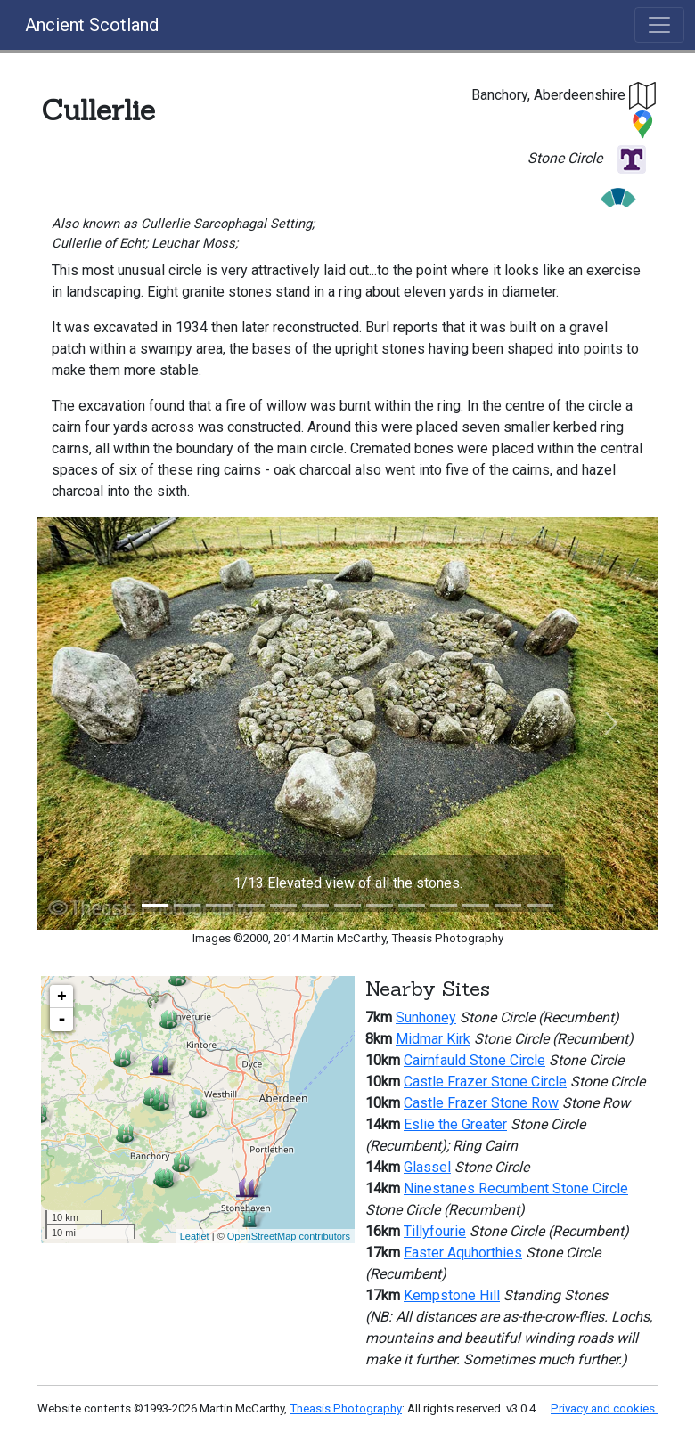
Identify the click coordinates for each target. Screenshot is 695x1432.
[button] (643, 94)
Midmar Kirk (433, 1038)
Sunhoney (426, 1017)
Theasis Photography (346, 1408)
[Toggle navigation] (659, 25)
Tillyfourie (435, 1231)
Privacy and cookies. (604, 1408)
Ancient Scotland (92, 25)
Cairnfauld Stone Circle (474, 1060)
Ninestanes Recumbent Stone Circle (516, 1188)
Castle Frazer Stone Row (481, 1102)
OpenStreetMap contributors (288, 1236)
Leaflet (194, 1236)
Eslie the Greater (455, 1124)
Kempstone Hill (452, 1295)
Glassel (427, 1167)
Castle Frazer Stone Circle (485, 1081)
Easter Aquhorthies (463, 1252)
